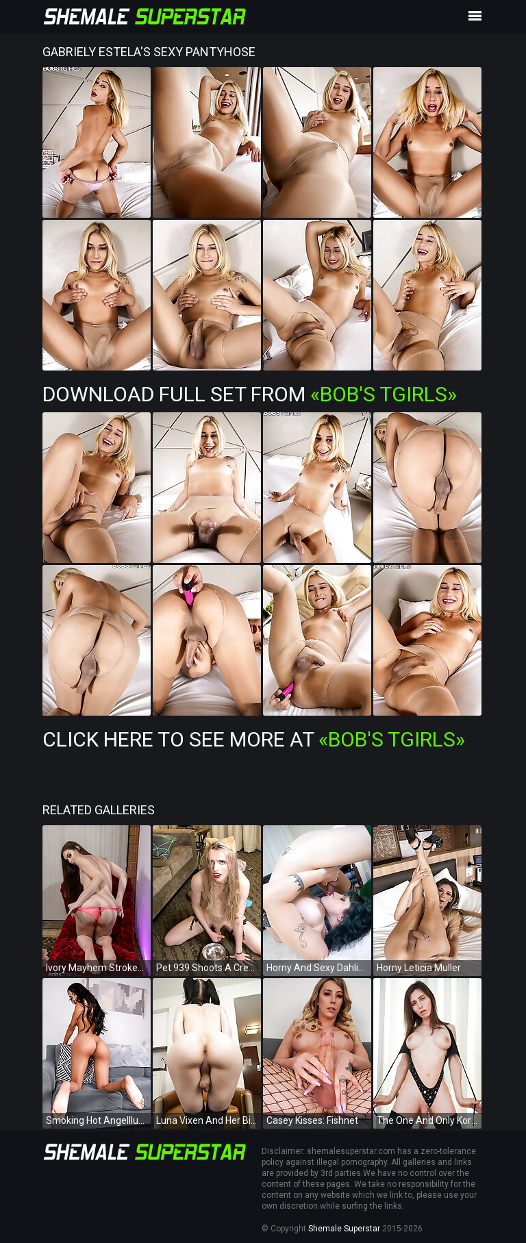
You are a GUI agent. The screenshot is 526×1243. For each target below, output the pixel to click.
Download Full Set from (249, 394)
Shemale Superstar (344, 1228)
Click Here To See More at (253, 739)
